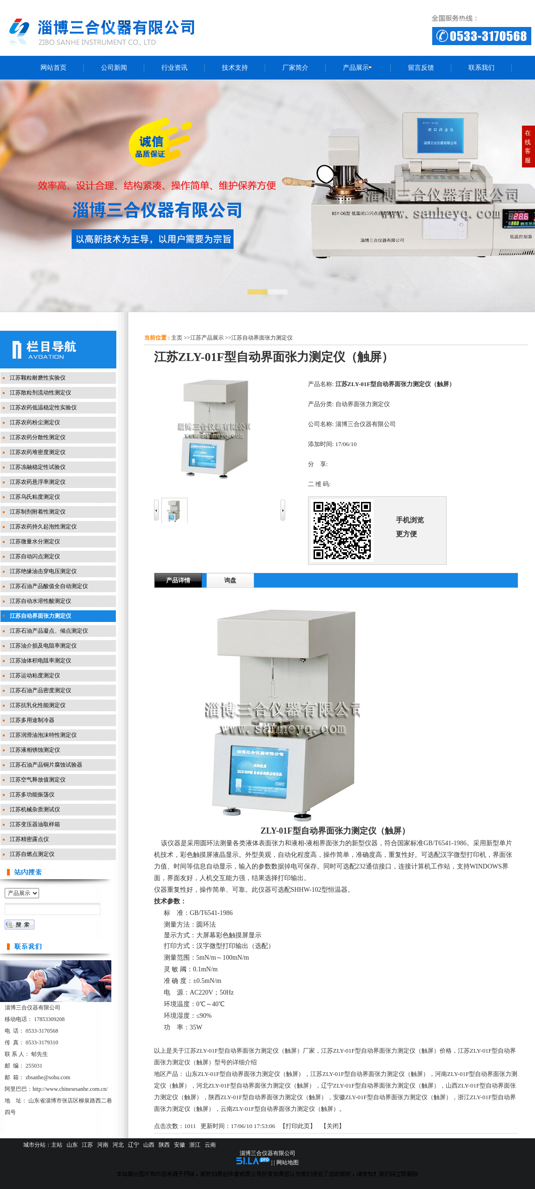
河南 (102, 1145)
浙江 (195, 1145)
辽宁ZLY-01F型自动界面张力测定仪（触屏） (380, 1085)
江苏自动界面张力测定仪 (262, 337)
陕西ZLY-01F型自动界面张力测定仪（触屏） (267, 1097)
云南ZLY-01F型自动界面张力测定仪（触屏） (280, 1108)
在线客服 (528, 146)
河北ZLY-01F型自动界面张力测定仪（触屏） (255, 1085)
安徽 (179, 1145)
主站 (56, 1145)
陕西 (164, 1145)
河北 (118, 1145)
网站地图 (287, 1162)
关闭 (333, 1125)
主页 (176, 337)
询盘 (230, 580)
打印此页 (298, 1125)
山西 (148, 1145)
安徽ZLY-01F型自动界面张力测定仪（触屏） (392, 1097)
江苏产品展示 (207, 337)
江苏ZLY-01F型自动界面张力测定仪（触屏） (369, 1073)
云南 (210, 1145)
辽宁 (133, 1145)
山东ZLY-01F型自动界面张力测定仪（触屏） (245, 1073)
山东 (72, 1145)
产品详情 (178, 580)
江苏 (87, 1145)
